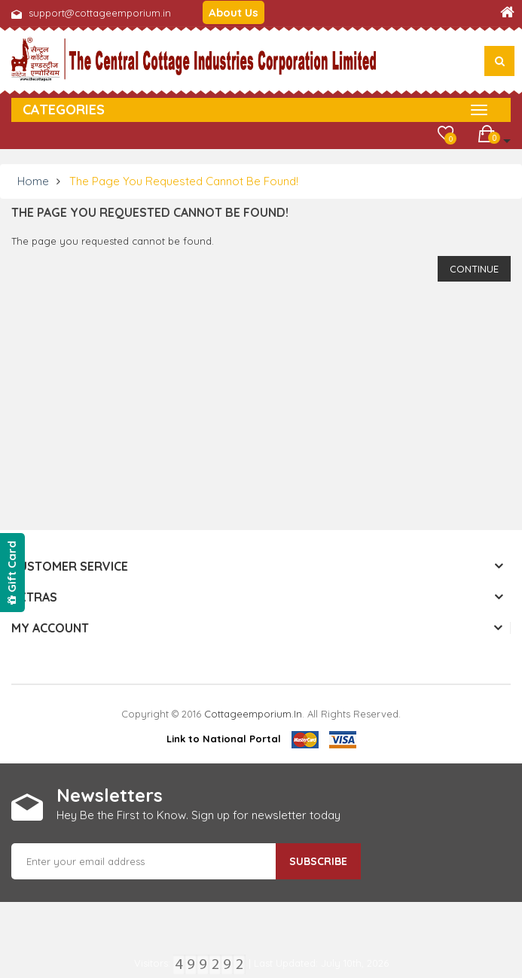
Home (33, 181)
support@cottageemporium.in (100, 13)
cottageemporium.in (253, 714)
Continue (474, 269)
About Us (233, 12)
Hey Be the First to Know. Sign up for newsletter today (198, 815)
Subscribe (318, 861)
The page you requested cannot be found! (183, 181)
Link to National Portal (223, 739)
